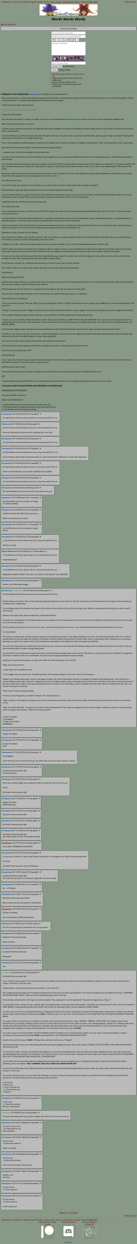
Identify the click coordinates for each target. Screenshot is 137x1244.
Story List (93, 2)
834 (35, 525)
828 (35, 449)
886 (35, 843)
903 (35, 933)
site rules (78, 74)
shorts (83, 2)
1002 (35, 1196)
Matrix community (91, 1223)
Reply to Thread (68, 1212)
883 (34, 811)
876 (46, 591)
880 (35, 767)
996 (36, 1154)
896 (35, 884)
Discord (72, 1222)
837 (35, 566)
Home (133, 2)
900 (35, 894)
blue (16, 2)
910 (35, 963)
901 (35, 909)
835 (35, 537)
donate (47, 1224)
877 (35, 730)
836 (41, 551)
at (12, 2)
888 (35, 872)
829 (35, 463)
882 (34, 799)
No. (59, 94)
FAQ (53, 76)
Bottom (12, 24)
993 (36, 1123)
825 (35, 414)
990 (33, 973)
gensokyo (6, 2)
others (77, 2)
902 (35, 924)
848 (35, 581)
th (21, 2)
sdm (52, 2)
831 (35, 488)
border (39, 2)
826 (35, 424)
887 (35, 853)
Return (4, 24)
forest (33, 2)
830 (35, 478)
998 (36, 1171)
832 (35, 498)
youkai (58, 2)
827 (35, 439)
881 (35, 779)
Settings (128, 2)
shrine (46, 2)
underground (67, 2)
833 (35, 510)
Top (134, 1215)
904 (35, 948)
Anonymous (7, 843)
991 (35, 1098)
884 (34, 821)
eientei (26, 2)
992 (33, 1113)
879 (35, 752)
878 (35, 740)
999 (35, 1183)
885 (34, 831)
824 (62, 94)
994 (36, 1137)
